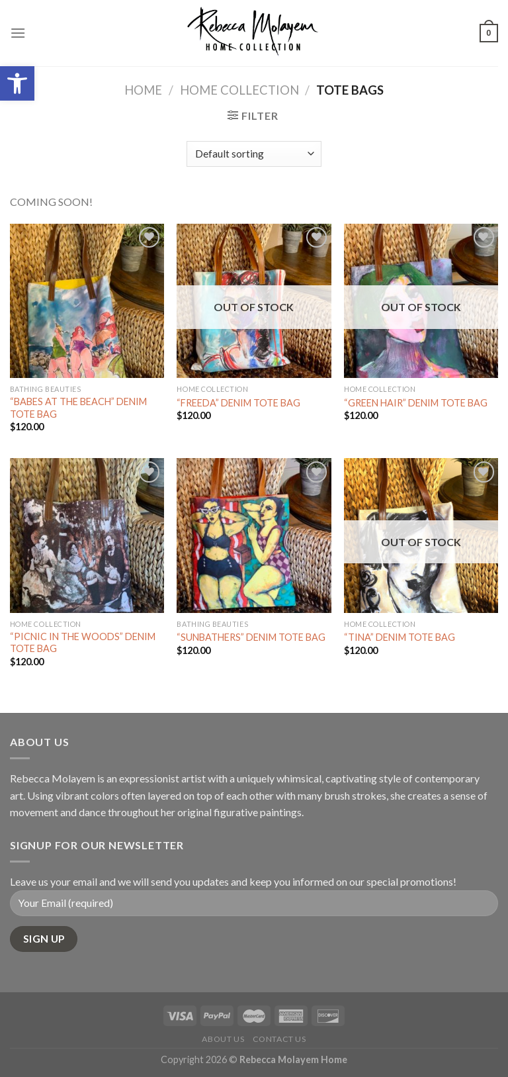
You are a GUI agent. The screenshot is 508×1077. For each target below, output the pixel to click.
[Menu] (18, 33)
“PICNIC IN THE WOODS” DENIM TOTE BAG (82, 643)
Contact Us (279, 1039)
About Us (223, 1039)
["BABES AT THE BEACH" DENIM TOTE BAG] (87, 301)
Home (143, 90)
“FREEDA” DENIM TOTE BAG (238, 402)
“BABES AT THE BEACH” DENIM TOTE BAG (78, 408)
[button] (17, 83)
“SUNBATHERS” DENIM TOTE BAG (251, 637)
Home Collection (239, 90)
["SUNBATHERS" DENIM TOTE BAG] (254, 535)
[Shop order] (254, 154)
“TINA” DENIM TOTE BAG (399, 637)
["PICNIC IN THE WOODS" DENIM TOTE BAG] (87, 535)
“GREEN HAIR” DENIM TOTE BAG (415, 402)
